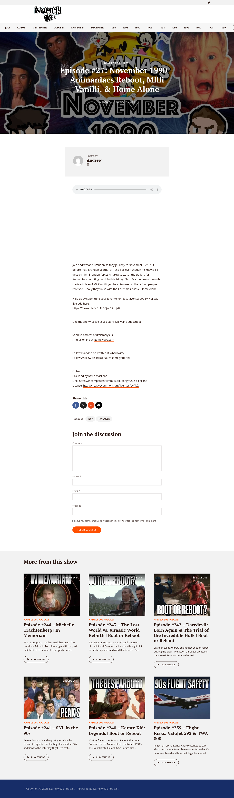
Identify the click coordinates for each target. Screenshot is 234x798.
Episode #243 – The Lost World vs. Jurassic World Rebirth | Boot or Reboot (114, 630)
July (7, 27)
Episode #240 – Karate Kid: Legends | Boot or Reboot (117, 730)
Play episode (35, 659)
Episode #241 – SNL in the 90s (51, 730)
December (97, 27)
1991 (125, 27)
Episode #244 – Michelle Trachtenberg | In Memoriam (49, 630)
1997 (198, 27)
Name (76, 476)
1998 (211, 27)
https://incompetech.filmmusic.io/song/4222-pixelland (113, 381)
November (77, 27)
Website (76, 505)
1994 (162, 27)
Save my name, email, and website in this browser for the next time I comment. (116, 520)
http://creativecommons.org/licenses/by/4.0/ (111, 385)
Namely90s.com (104, 339)
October (58, 27)
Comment (77, 443)
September (40, 27)
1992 (137, 27)
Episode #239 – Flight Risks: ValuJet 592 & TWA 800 (181, 733)
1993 (149, 27)
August (22, 27)
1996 (186, 27)
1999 (223, 27)
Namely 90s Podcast (117, 63)
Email (76, 491)
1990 (113, 27)
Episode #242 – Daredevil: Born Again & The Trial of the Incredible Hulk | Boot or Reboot (181, 633)
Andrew (106, 101)
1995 (174, 27)
